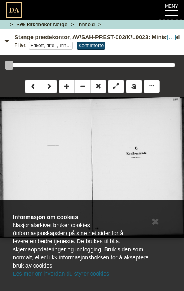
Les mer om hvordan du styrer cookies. (62, 273)
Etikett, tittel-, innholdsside (51, 45)
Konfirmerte (91, 45)
